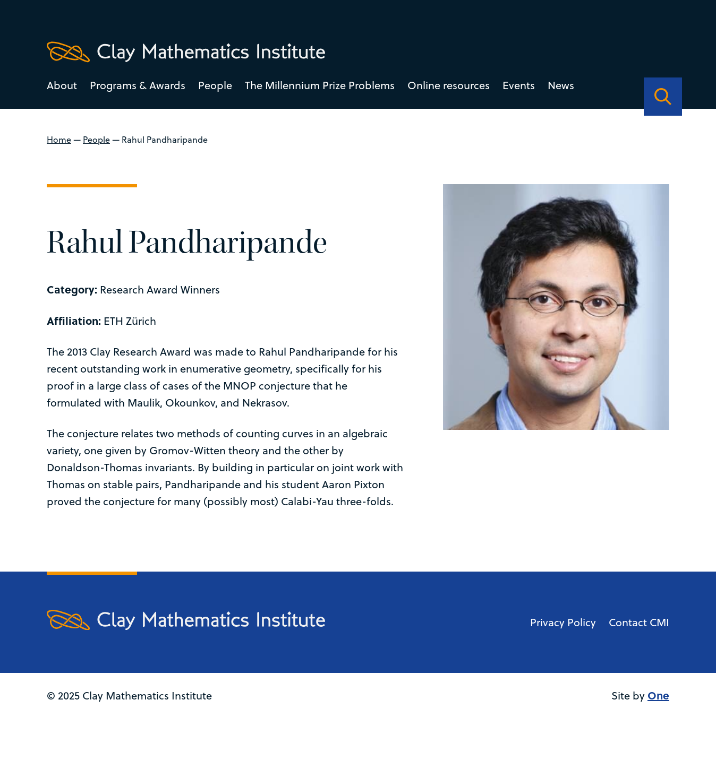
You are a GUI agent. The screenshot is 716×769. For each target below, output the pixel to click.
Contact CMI (639, 639)
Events (518, 85)
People (215, 85)
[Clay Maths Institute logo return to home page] (186, 52)
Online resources (448, 85)
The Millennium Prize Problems (320, 85)
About (62, 85)
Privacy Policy (563, 639)
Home (59, 139)
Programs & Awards (137, 85)
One (658, 712)
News (561, 85)
